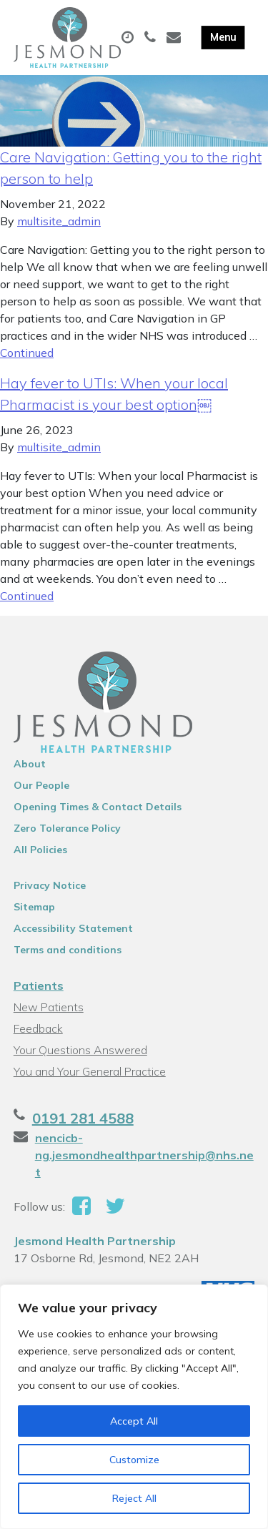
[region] (134, 1406)
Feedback (38, 1028)
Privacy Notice (50, 885)
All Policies (40, 849)
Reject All (134, 1498)
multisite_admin (59, 221)
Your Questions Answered (80, 1050)
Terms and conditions (67, 949)
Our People (41, 785)
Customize (134, 1459)
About (30, 763)
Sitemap (34, 906)
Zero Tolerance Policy (67, 828)
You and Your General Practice (90, 1071)
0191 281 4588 (83, 1118)
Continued (27, 352)
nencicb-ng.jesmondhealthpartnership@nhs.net (144, 1155)
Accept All (134, 1421)
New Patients (49, 1007)
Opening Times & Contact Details (98, 806)
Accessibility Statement (73, 928)
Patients (39, 985)
